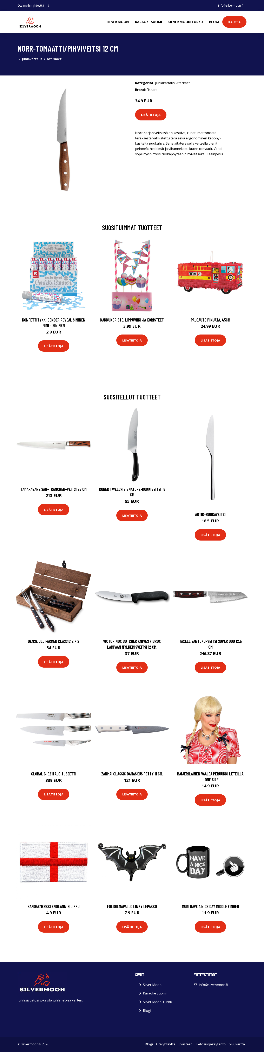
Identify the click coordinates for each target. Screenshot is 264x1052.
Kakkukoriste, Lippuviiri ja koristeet (132, 319)
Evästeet (185, 1044)
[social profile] (48, 5)
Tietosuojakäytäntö (210, 1044)
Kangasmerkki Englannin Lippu (54, 906)
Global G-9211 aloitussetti (53, 773)
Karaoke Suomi (148, 22)
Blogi (214, 22)
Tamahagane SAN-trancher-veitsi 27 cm (54, 489)
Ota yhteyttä (165, 1044)
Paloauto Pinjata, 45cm (210, 319)
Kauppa (234, 22)
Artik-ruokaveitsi (210, 514)
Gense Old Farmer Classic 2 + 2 (53, 641)
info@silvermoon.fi (230, 5)
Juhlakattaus (32, 59)
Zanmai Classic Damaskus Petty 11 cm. (132, 773)
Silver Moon (117, 22)
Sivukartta (237, 1044)
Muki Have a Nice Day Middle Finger (210, 906)
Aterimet (54, 59)
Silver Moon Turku (185, 22)
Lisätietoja (150, 115)
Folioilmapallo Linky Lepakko (132, 906)
